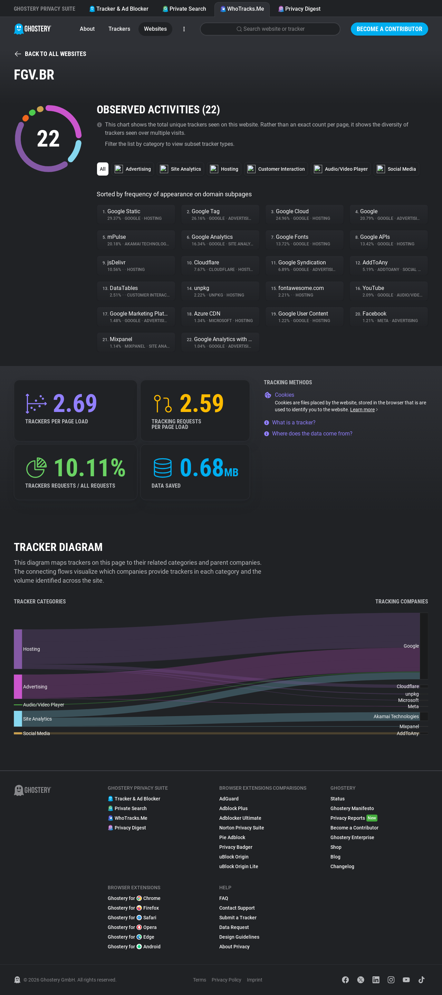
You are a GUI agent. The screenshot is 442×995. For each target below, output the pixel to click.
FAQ (223, 898)
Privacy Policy (226, 980)
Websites (155, 29)
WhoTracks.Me (242, 9)
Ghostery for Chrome (134, 898)
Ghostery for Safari (132, 917)
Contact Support (237, 908)
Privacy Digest (299, 9)
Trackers (119, 29)
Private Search (184, 9)
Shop (336, 847)
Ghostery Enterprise (352, 837)
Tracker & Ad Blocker (118, 9)
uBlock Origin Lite (238, 866)
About (87, 29)
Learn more (364, 409)
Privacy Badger (235, 847)
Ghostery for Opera (132, 927)
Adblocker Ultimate (240, 818)
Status (337, 798)
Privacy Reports (353, 818)
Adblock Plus (233, 808)
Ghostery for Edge (131, 937)
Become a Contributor (389, 28)
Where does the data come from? (308, 433)
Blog (335, 857)
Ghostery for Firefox (133, 908)
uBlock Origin (234, 857)
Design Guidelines (239, 937)
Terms (199, 980)
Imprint (254, 980)
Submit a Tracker (238, 917)
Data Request (234, 927)
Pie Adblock (232, 837)
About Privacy (234, 946)
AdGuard (229, 798)
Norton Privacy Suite (241, 827)
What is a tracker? (290, 422)
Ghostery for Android (134, 946)
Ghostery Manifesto (352, 808)
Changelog (342, 866)
